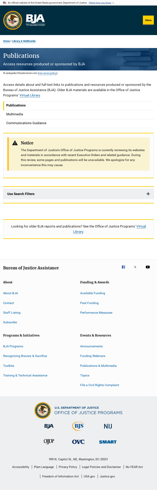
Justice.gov (107, 476)
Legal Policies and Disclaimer (101, 467)
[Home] (35, 20)
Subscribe (10, 322)
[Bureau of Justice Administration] (49, 429)
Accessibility (20, 467)
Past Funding (89, 303)
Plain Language (44, 467)
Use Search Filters (21, 194)
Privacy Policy (68, 467)
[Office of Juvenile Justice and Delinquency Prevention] (49, 445)
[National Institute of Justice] (108, 429)
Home (6, 41)
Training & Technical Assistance (25, 375)
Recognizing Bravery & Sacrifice (25, 356)
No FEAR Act (134, 467)
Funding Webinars (92, 356)
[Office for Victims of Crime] (78, 444)
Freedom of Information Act (60, 476)
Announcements (91, 346)
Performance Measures (96, 312)
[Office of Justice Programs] (12, 20)
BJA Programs (13, 346)
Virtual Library (29, 95)
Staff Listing (11, 312)
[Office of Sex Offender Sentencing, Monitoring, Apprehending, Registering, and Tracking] (108, 444)
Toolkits (8, 365)
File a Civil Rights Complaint (99, 385)
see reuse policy (48, 73)
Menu (148, 20)
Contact (8, 303)
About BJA (10, 293)
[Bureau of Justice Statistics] (78, 431)
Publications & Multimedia (98, 365)
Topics (84, 375)
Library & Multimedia (24, 41)
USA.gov (89, 476)
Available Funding (92, 293)
